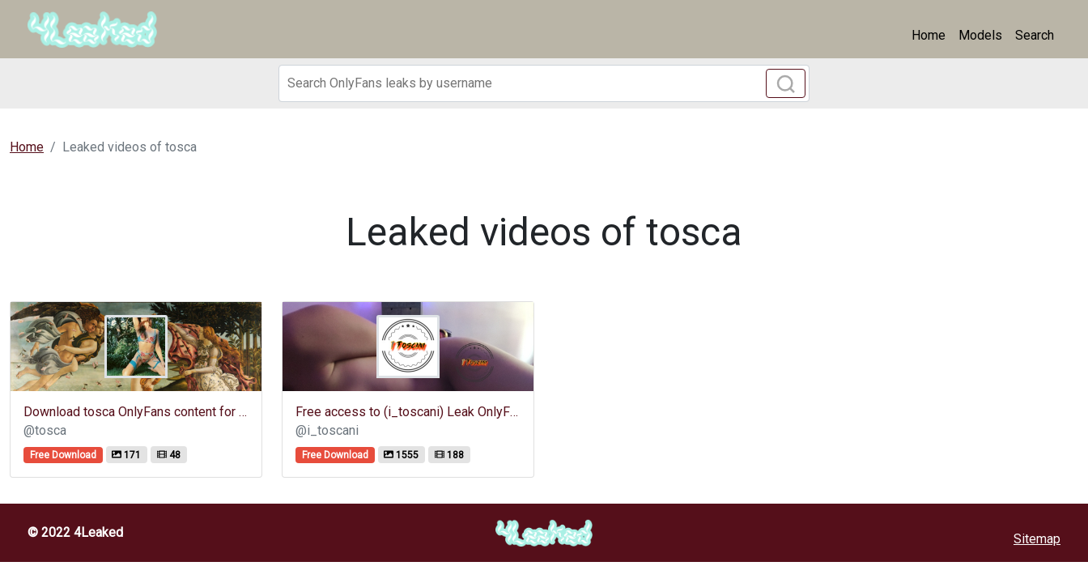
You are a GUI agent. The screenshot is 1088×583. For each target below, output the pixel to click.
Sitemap (1037, 539)
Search (1034, 35)
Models (980, 35)
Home (929, 35)
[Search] (544, 83)
